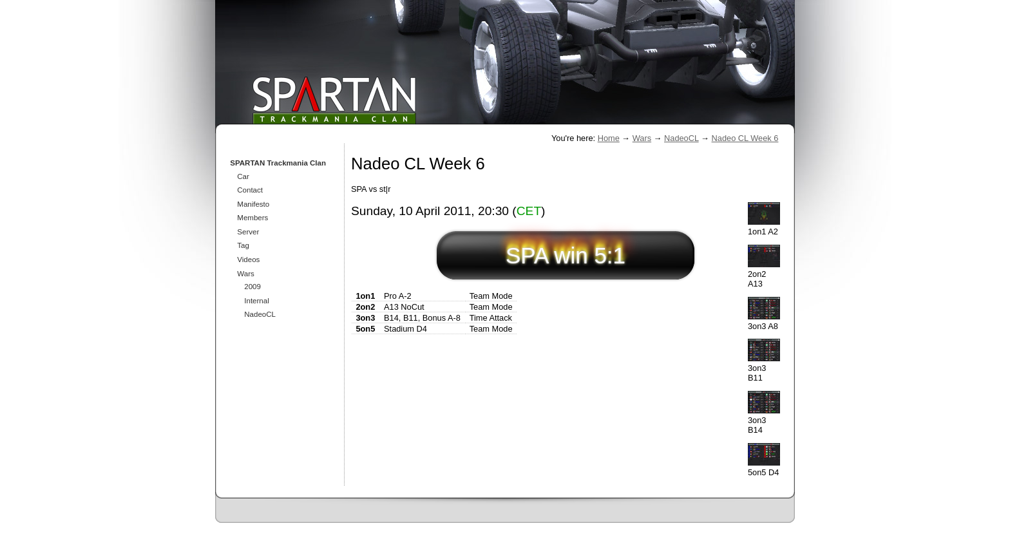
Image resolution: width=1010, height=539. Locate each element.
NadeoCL (681, 138)
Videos (248, 259)
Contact (250, 190)
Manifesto (253, 204)
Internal (256, 301)
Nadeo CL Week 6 (745, 138)
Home (609, 138)
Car (243, 176)
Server (248, 232)
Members (252, 218)
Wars (642, 138)
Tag (243, 245)
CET (529, 211)
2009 (252, 286)
